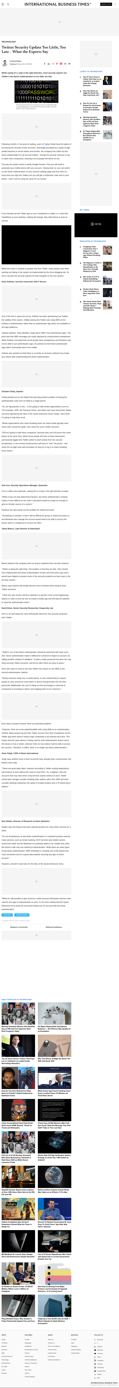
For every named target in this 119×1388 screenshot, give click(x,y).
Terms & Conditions (54, 1346)
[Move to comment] (69, 64)
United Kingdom (76, 1349)
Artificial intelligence (31, 1360)
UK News (4, 1343)
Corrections (51, 1356)
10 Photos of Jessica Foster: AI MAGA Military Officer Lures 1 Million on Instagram (17, 1289)
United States (75, 1353)
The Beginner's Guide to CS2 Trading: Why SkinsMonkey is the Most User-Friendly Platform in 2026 (92, 267)
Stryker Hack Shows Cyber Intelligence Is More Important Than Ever (91, 292)
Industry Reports (30, 1376)
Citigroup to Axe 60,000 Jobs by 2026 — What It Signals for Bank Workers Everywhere (54, 1321)
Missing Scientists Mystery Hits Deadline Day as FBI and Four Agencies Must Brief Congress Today (18, 1029)
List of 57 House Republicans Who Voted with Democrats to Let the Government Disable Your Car (54, 1256)
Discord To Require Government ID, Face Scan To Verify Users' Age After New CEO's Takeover (54, 1224)
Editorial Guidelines (54, 927)
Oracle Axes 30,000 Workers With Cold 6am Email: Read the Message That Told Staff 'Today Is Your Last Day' (54, 1125)
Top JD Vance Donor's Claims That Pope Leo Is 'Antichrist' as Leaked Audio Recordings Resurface (18, 1061)
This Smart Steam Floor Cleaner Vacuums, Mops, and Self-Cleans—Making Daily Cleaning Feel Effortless (92, 305)
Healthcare (28, 1346)
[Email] (65, 64)
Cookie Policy (52, 1353)
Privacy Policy (52, 1349)
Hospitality (28, 1343)
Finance (27, 1353)
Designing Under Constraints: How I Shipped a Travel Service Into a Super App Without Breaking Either (91, 252)
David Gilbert (16, 61)
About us (50, 1339)
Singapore (74, 1346)
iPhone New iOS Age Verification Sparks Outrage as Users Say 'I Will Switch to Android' (54, 1157)
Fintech (27, 1373)
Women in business (31, 1363)
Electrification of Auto (31, 1349)
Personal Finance (7, 1356)
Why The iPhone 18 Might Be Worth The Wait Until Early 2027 (91, 93)
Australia (74, 1339)
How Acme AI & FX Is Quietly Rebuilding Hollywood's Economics (92, 279)
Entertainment (6, 1363)
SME (3, 1353)
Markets (4, 1346)
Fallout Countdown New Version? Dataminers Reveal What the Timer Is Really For (17, 1224)
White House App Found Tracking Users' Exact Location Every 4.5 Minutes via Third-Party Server (54, 1093)
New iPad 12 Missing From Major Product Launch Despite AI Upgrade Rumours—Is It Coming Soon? (52, 1289)
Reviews (4, 1373)
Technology (5, 1360)
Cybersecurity (29, 1356)
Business (4, 1349)
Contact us (51, 1343)
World (3, 1339)
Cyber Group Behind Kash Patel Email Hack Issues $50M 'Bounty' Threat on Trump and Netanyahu (17, 1125)
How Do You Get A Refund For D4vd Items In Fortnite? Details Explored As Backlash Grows (17, 1093)
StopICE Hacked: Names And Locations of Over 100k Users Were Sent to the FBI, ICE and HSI (18, 1192)
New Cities (28, 1370)
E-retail (27, 1339)
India (72, 1343)
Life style (4, 1366)
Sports (4, 1370)
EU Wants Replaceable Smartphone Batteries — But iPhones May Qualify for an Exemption (54, 1029)
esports (27, 1366)
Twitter (47, 144)
